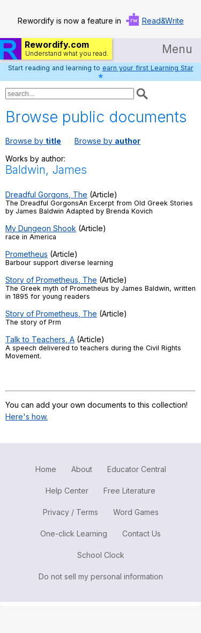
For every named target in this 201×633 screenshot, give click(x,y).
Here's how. (26, 416)
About (81, 469)
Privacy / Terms (70, 512)
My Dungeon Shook (40, 228)
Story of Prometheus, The (51, 279)
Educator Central (136, 469)
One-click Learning (73, 533)
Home (45, 469)
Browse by (33, 140)
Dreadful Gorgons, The (46, 194)
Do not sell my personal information (101, 576)
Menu (177, 49)
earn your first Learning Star (147, 68)
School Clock (100, 555)
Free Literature (129, 490)
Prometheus (26, 254)
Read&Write (163, 20)
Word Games (136, 512)
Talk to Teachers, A (40, 339)
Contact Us (141, 533)
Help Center (67, 490)
